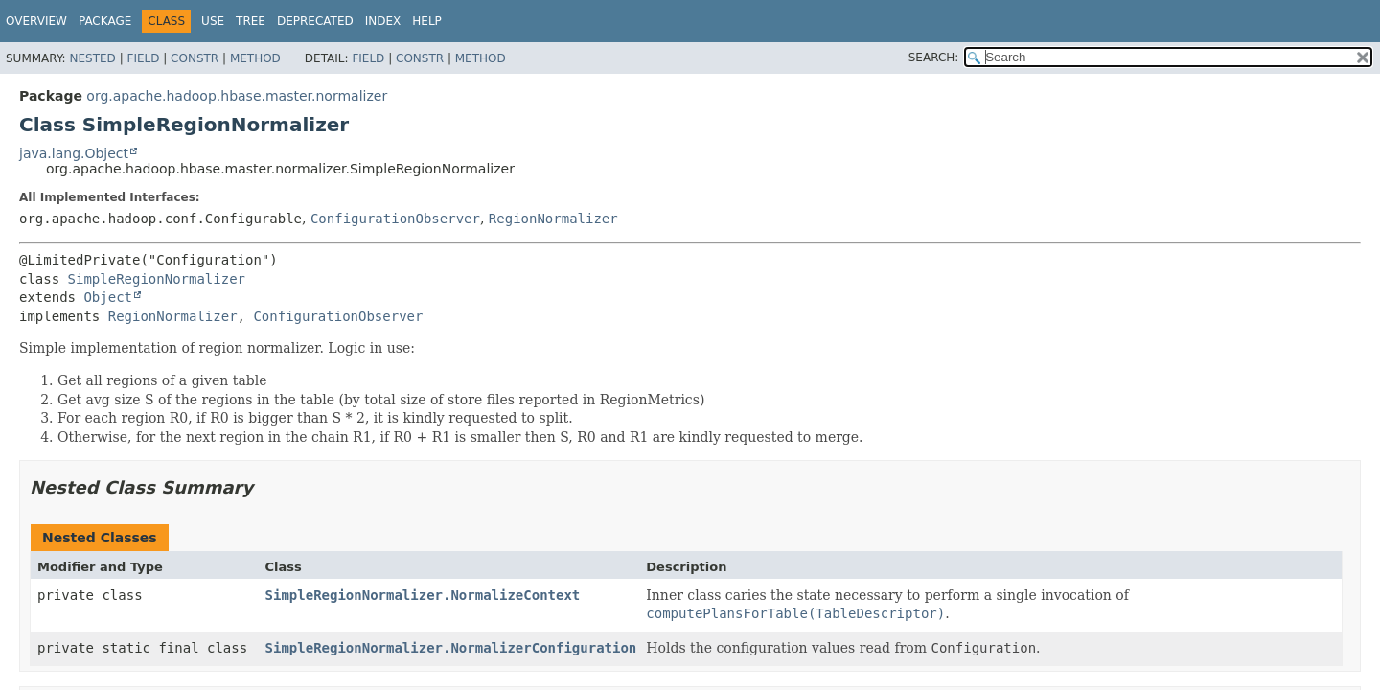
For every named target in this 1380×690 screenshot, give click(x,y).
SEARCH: (933, 57)
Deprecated (315, 21)
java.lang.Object (73, 153)
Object (107, 297)
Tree (250, 21)
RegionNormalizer (553, 218)
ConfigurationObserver (395, 218)
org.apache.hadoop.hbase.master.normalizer (236, 96)
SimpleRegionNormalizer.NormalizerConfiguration (451, 648)
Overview (36, 21)
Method (255, 58)
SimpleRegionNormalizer (156, 279)
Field (142, 58)
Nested (92, 58)
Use (212, 21)
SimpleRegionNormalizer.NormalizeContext (423, 595)
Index (383, 21)
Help (427, 21)
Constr (194, 58)
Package (105, 21)
